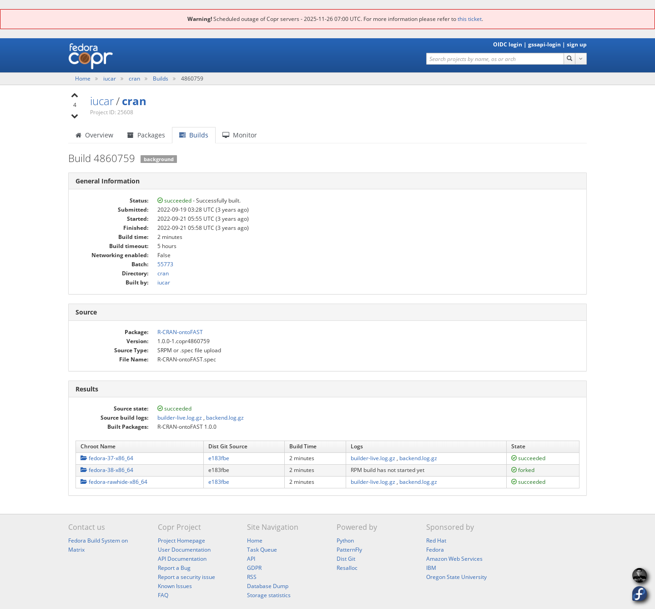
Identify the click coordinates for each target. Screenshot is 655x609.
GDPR (254, 568)
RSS (252, 577)
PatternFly (349, 549)
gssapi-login (544, 44)
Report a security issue (186, 577)
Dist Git (346, 559)
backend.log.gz (225, 417)
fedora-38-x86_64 (107, 470)
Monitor (239, 135)
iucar (110, 78)
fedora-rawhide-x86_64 (114, 482)
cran (135, 78)
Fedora (435, 549)
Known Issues (175, 586)
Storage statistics (269, 595)
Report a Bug (174, 568)
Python (345, 540)
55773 (165, 264)
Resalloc (347, 568)
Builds (160, 78)
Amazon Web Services (454, 559)
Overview (94, 135)
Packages (146, 135)
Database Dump (267, 586)
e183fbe (218, 458)
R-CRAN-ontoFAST (180, 332)
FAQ (163, 595)
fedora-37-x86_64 (107, 458)
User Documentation (184, 549)
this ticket (470, 19)
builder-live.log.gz (179, 417)
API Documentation (182, 559)
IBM (431, 568)
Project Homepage (181, 540)
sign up (577, 44)
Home (83, 78)
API (251, 559)
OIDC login (507, 44)
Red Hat (436, 540)
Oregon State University (456, 577)
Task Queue (262, 549)
